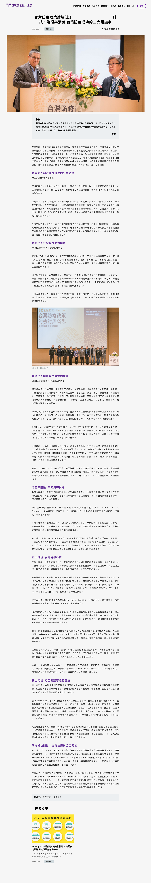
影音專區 (122, 6)
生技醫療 (47, 796)
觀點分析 (49, 29)
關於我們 (77, 6)
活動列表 (95, 6)
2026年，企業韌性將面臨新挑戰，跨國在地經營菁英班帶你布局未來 (52, 848)
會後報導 (58, 796)
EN (128, 6)
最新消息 (86, 6)
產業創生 (105, 6)
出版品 (113, 6)
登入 (142, 6)
